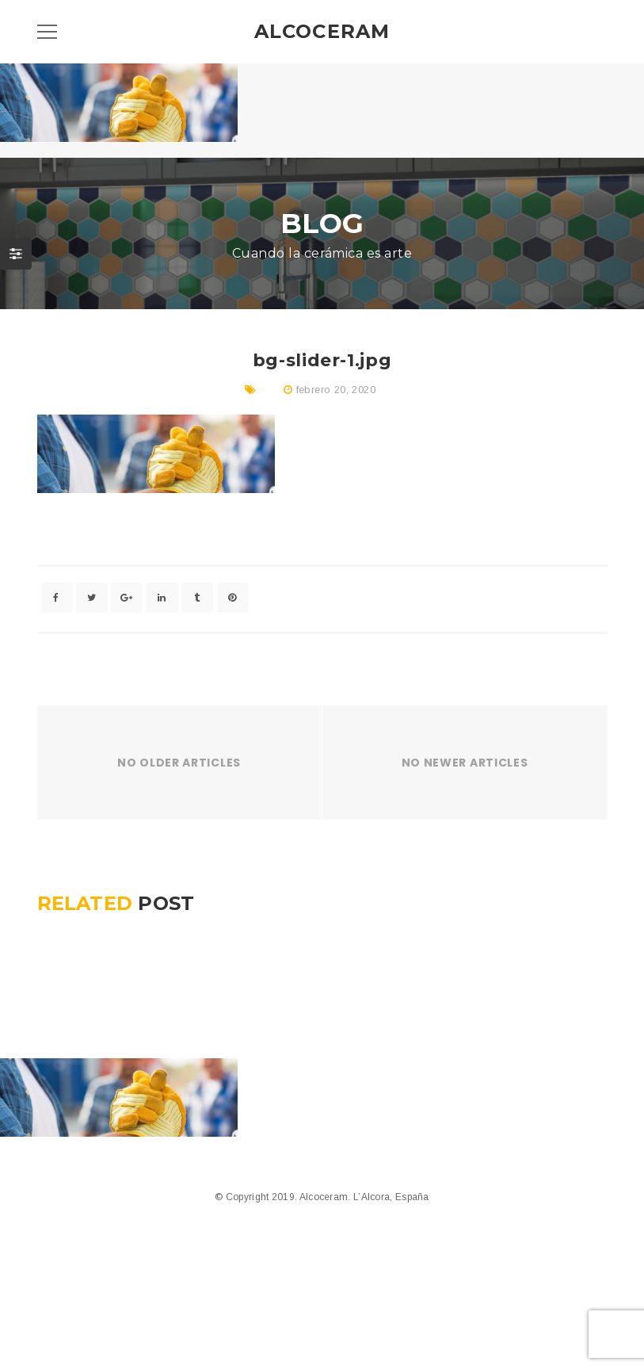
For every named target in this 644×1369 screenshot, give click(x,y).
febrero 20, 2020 (335, 390)
